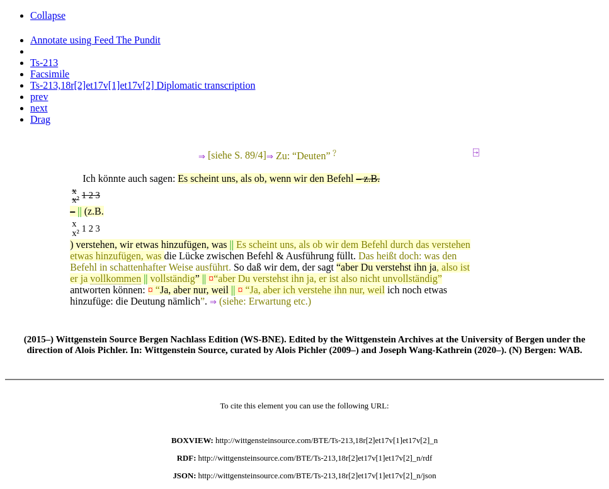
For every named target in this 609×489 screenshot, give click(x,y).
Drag (40, 119)
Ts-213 (44, 62)
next (39, 108)
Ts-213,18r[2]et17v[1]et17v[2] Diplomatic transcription (142, 85)
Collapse (47, 15)
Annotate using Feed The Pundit (95, 40)
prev (39, 96)
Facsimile (49, 74)
